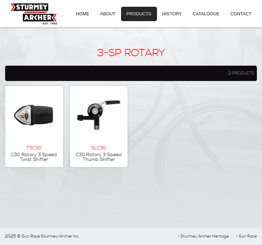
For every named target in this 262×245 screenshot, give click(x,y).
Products (139, 13)
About (108, 13)
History (172, 13)
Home (82, 13)
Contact (240, 13)
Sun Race (248, 236)
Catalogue (206, 13)
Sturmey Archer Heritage (204, 236)
